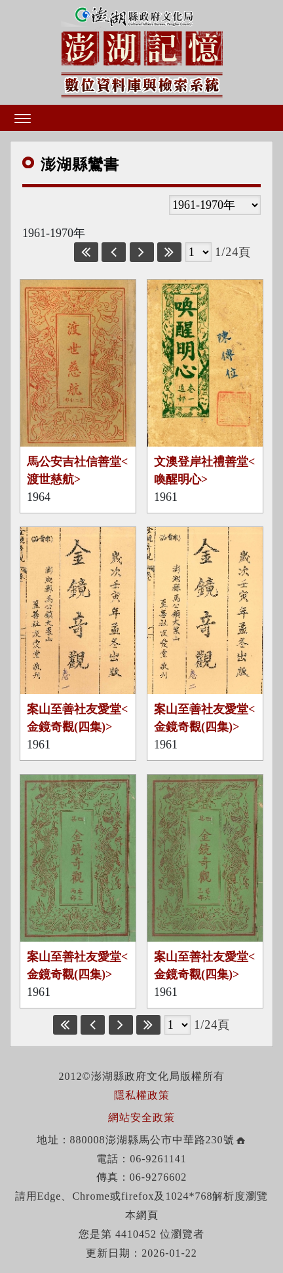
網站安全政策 (141, 1117)
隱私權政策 (142, 1095)
